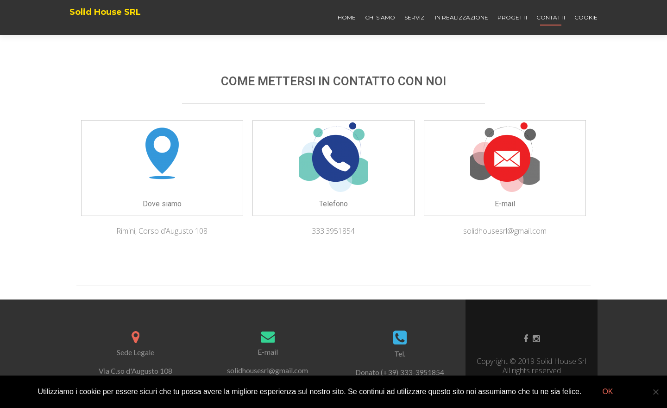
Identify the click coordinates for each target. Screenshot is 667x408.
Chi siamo (380, 17)
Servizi (415, 17)
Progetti (512, 17)
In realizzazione (461, 17)
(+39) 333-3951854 (412, 372)
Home (347, 17)
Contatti (550, 17)
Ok (607, 391)
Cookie (586, 17)
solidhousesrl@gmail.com (267, 370)
